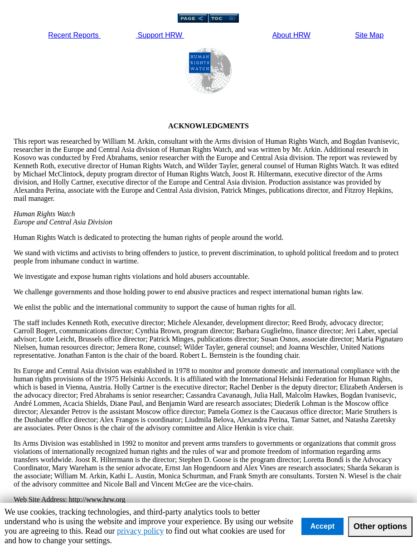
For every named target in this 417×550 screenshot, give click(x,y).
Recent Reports (74, 35)
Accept (322, 526)
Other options (380, 526)
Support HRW (160, 35)
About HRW (291, 35)
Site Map (369, 35)
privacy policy (140, 530)
